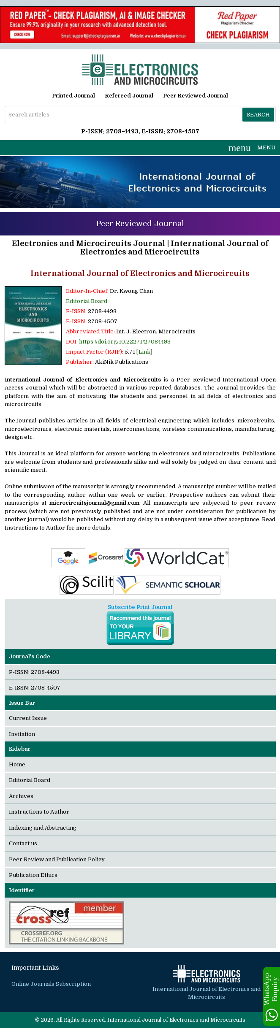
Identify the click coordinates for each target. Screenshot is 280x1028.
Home (17, 764)
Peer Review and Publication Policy (57, 859)
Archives (21, 796)
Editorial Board (86, 301)
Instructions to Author (39, 812)
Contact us (23, 843)
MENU (252, 147)
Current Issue (28, 718)
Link (144, 352)
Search (258, 114)
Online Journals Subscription (51, 984)
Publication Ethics (33, 875)
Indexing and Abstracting (42, 828)
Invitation (22, 734)
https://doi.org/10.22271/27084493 (125, 341)
